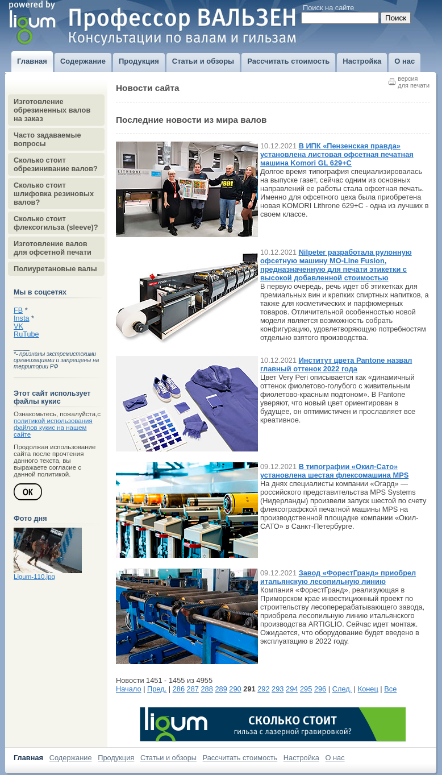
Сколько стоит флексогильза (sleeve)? (56, 222)
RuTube (26, 334)
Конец (368, 689)
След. (342, 689)
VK (18, 326)
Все (390, 689)
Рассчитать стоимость (240, 757)
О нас (335, 757)
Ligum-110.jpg (34, 576)
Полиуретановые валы (55, 268)
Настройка (301, 757)
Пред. (156, 689)
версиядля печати (414, 82)
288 (207, 689)
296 (320, 689)
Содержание (70, 757)
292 (263, 689)
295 (306, 689)
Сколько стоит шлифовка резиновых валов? (54, 193)
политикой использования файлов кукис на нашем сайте (53, 427)
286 (179, 689)
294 (292, 689)
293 (277, 689)
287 (193, 689)
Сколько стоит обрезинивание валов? (56, 164)
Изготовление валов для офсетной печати (52, 247)
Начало (128, 689)
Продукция (116, 757)
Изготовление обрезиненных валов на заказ (52, 110)
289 (221, 689)
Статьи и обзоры (168, 757)
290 (235, 689)
